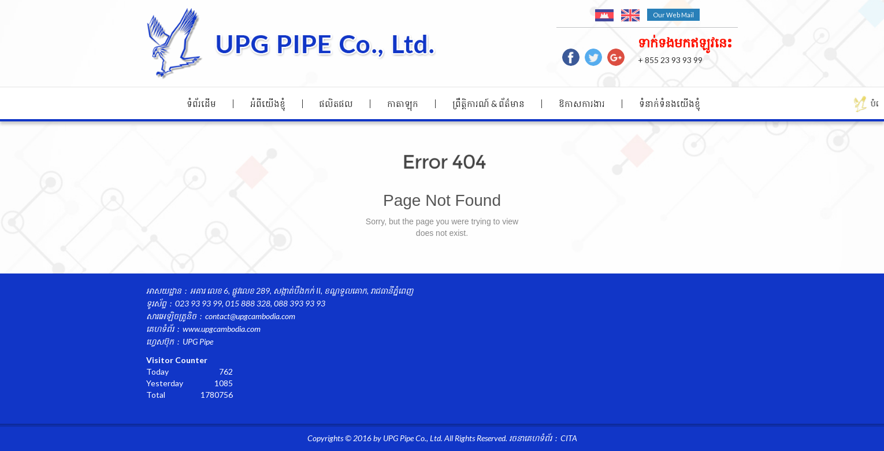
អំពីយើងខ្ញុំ (267, 103)
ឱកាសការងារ (582, 103)
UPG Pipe (198, 341)
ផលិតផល (336, 103)
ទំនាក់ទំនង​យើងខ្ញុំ (669, 103)
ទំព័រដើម (201, 103)
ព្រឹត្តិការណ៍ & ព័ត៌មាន (488, 103)
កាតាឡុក (402, 103)
